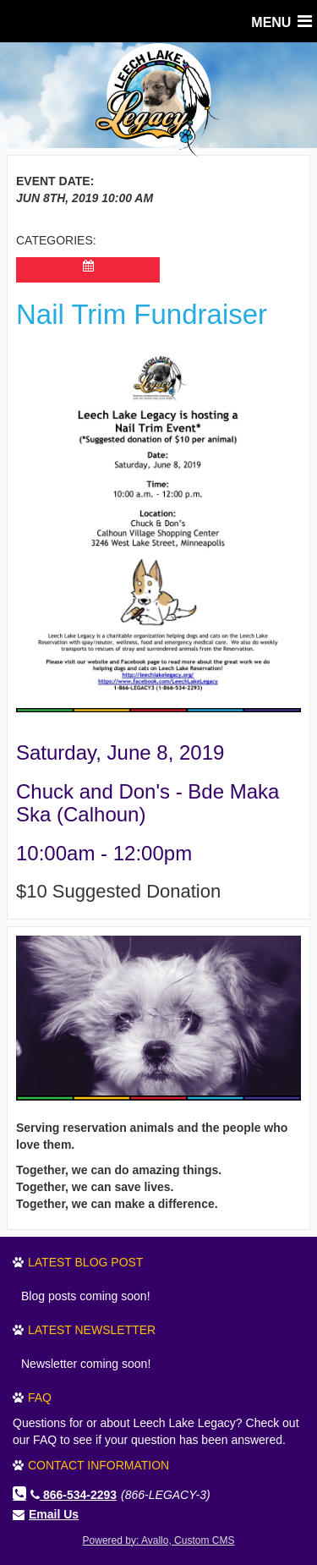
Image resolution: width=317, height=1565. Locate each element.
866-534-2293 (73, 1495)
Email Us (54, 1514)
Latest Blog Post (85, 1262)
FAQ (40, 1397)
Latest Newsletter (92, 1330)
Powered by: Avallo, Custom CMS (159, 1540)
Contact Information (98, 1465)
